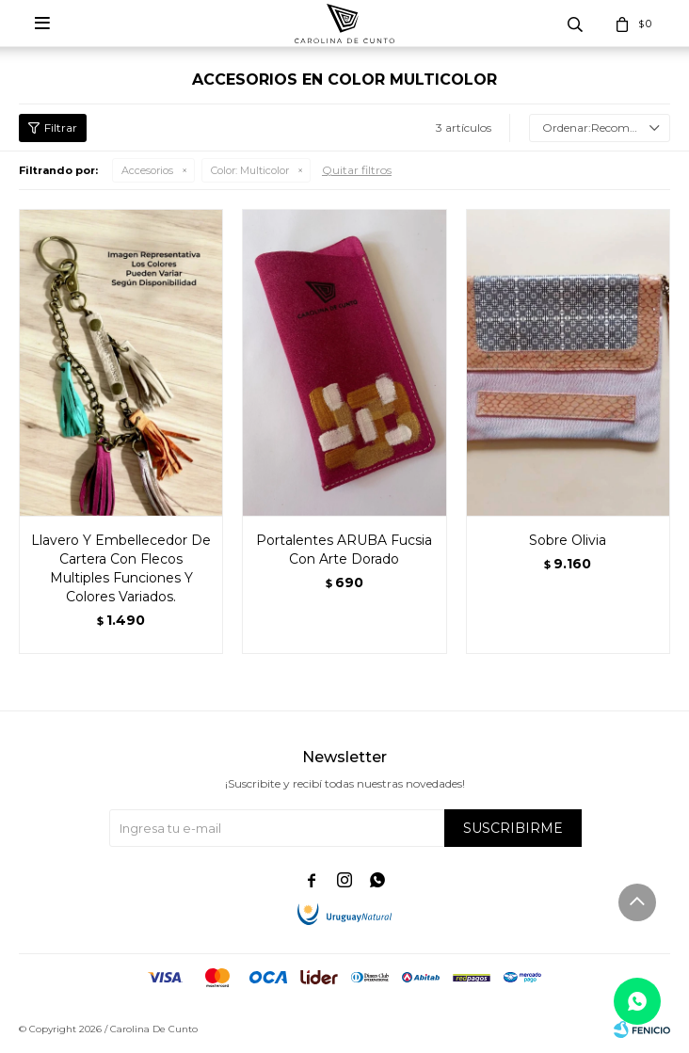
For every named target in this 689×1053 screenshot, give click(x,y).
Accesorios (147, 170)
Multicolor (250, 170)
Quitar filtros (357, 170)
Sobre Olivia (567, 540)
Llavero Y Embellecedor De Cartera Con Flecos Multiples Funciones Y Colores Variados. (121, 568)
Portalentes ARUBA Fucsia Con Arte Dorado (344, 549)
